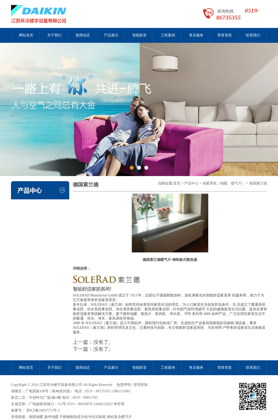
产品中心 (191, 183)
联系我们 (253, 35)
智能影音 (139, 35)
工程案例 (168, 35)
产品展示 (111, 35)
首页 (176, 183)
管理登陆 (140, 385)
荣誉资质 (224, 35)
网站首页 (26, 35)
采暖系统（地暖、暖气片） (223, 183)
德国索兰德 (258, 183)
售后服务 (196, 35)
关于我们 (54, 35)
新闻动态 (83, 35)
